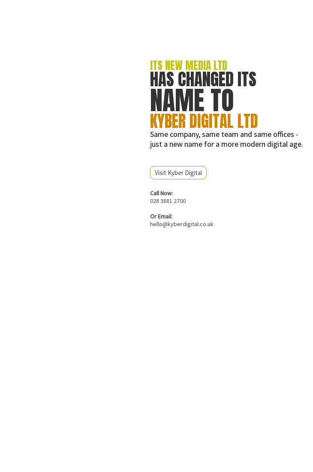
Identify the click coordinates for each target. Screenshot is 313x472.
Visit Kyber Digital (178, 173)
